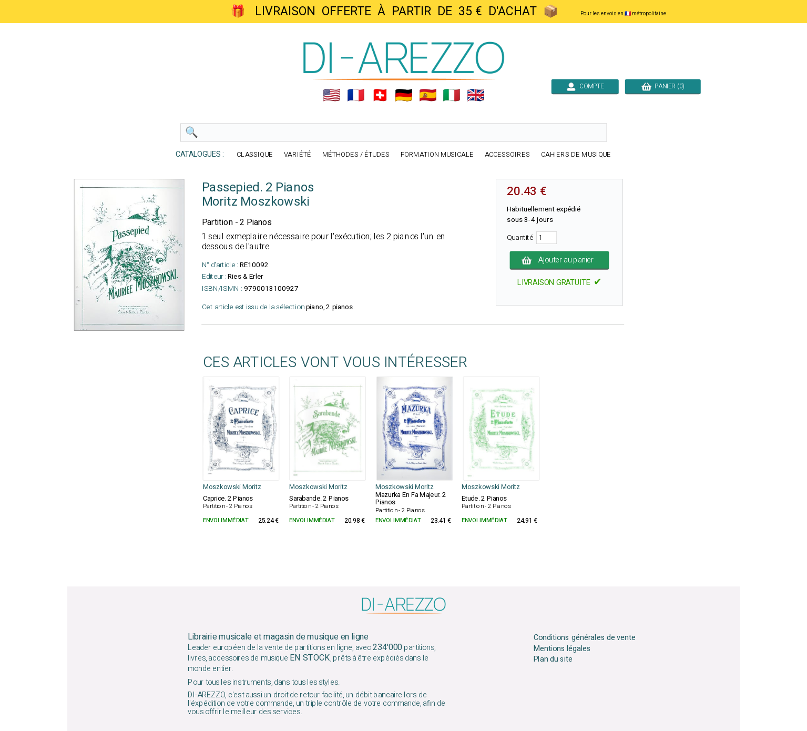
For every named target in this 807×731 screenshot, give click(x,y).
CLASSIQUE (255, 155)
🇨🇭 (380, 95)
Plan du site (552, 659)
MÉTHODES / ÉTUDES (355, 155)
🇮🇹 (452, 95)
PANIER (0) (662, 86)
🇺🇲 (332, 95)
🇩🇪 (404, 95)
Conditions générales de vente (584, 637)
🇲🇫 (356, 95)
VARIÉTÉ (297, 155)
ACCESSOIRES (506, 155)
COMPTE (585, 86)
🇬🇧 (476, 95)
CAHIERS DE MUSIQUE (575, 155)
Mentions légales (562, 648)
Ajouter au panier (559, 260)
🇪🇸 (427, 95)
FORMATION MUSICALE (436, 155)
